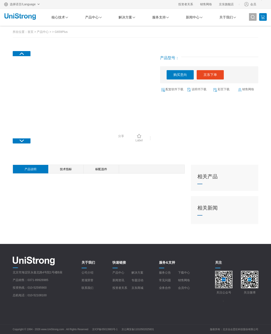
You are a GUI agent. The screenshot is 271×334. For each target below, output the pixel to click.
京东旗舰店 (226, 4)
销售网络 (206, 4)
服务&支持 (167, 262)
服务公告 (165, 272)
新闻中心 (192, 17)
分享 (121, 136)
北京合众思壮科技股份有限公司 (240, 329)
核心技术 (58, 17)
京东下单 (210, 75)
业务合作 (165, 287)
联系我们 (87, 287)
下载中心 (184, 272)
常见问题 (165, 280)
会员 (253, 4)
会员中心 (184, 287)
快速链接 (119, 262)
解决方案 (125, 17)
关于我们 (226, 17)
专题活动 (137, 280)
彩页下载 (224, 89)
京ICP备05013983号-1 (105, 329)
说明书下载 (199, 89)
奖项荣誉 (87, 280)
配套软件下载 (174, 89)
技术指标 (66, 169)
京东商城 (137, 287)
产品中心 (92, 17)
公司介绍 (87, 272)
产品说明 (30, 169)
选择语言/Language (23, 4)
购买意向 (180, 75)
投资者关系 (185, 4)
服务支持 (159, 17)
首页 (30, 31)
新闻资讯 (118, 280)
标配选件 (101, 169)
